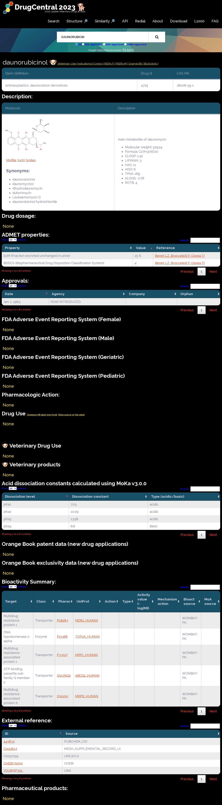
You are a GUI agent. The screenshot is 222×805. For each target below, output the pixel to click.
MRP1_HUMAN (86, 655)
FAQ (215, 21)
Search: (200, 240)
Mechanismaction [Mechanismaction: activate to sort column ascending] (167, 601)
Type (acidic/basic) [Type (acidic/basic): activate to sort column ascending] (167, 496)
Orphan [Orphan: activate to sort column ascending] (186, 294)
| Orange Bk (135, 63)
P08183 (62, 620)
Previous (187, 271)
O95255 (62, 696)
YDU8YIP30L (13, 770)
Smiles (31, 160)
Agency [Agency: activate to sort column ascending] (58, 294)
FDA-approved (93, 44)
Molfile (11, 160)
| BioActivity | (150, 63)
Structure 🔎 (77, 21)
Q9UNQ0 (64, 675)
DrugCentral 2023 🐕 (50, 7)
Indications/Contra (90, 63)
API (125, 21)
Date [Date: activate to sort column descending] (9, 294)
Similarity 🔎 (105, 21)
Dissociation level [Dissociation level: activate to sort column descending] (20, 496)
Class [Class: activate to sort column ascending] (41, 601)
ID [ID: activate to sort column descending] (6, 734)
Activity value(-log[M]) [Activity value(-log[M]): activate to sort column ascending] (143, 601)
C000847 (10, 749)
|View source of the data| (71, 415)
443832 (9, 741)
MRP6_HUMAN (86, 696)
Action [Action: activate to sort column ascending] (110, 601)
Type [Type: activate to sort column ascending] (126, 601)
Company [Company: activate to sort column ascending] (137, 294)
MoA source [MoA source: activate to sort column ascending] (210, 601)
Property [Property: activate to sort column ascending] (12, 248)
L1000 (199, 21)
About (158, 21)
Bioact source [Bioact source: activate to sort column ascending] (189, 601)
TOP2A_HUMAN (87, 636)
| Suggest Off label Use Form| (42, 415)
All (79, 44)
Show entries (14, 239)
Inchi (21, 160)
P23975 (128, 50)
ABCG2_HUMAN (87, 675)
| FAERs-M (120, 63)
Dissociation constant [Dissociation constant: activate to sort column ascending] (90, 496)
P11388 (62, 636)
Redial (140, 21)
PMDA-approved (136, 44)
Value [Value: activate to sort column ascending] (141, 248)
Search (53, 21)
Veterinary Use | (67, 63)
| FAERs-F (108, 63)
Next (213, 271)
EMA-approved (115, 44)
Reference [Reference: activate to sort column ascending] (165, 248)
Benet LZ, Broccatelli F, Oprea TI (180, 256)
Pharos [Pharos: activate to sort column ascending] (64, 601)
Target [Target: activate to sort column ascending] (11, 601)
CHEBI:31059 (13, 763)
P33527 (62, 655)
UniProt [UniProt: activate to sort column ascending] (83, 601)
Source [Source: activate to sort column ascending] (72, 734)
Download (178, 21)
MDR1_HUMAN (86, 620)
